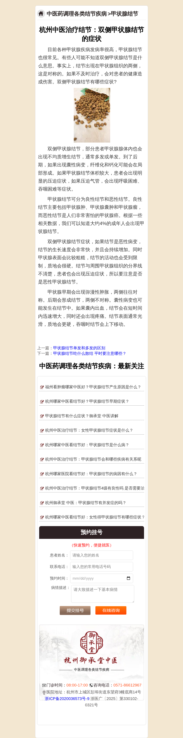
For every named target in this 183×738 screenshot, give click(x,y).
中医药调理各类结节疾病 (77, 14)
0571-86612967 (127, 685)
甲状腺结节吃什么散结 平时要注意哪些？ (89, 353)
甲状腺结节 (124, 14)
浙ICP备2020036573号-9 (67, 698)
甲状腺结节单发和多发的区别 (79, 348)
